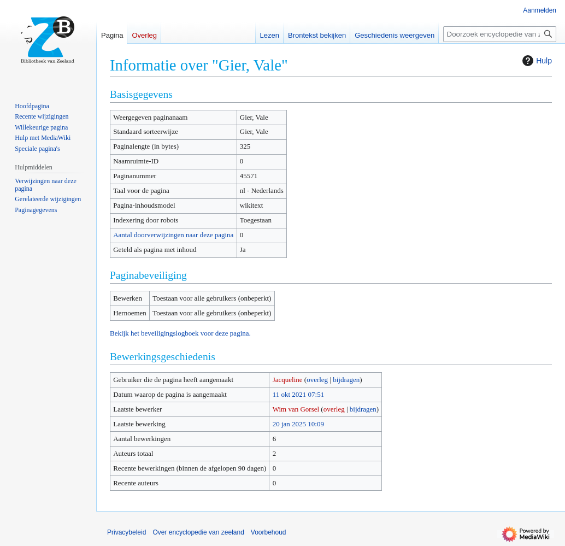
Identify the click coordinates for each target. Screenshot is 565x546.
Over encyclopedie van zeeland (198, 532)
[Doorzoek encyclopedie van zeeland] (499, 34)
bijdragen (346, 379)
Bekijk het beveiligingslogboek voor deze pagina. (180, 333)
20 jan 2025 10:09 (298, 424)
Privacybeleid (126, 532)
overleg (317, 379)
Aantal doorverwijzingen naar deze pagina (173, 235)
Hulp (536, 60)
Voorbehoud (268, 532)
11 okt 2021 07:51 (299, 394)
